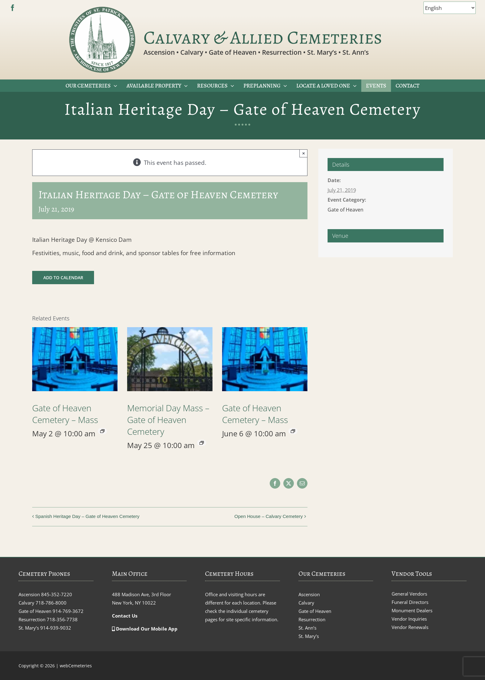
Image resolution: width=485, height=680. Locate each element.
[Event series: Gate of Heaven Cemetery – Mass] (102, 431)
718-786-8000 (51, 603)
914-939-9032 (55, 628)
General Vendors (409, 594)
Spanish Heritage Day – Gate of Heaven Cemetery (87, 516)
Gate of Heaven (345, 209)
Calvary (306, 603)
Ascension (309, 594)
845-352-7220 (56, 594)
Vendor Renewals (410, 627)
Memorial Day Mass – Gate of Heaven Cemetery (168, 419)
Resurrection (311, 619)
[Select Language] (449, 8)
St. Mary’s (308, 636)
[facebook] (12, 8)
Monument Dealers (412, 610)
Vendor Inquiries (409, 619)
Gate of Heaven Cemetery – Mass (65, 414)
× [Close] (303, 153)
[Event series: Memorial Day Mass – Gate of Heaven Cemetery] (202, 443)
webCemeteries (76, 666)
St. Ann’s (307, 628)
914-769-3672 (68, 611)
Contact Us (124, 616)
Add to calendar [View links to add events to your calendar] (63, 277)
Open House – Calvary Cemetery (268, 516)
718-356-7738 (62, 619)
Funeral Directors (410, 602)
